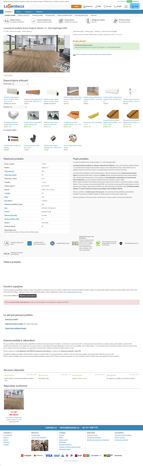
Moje (98, 6)
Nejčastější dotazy (65, 449)
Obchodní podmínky (65, 444)
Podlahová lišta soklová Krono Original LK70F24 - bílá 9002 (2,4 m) (73, 99)
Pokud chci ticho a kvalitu (14, 324)
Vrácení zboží (63, 440)
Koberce (29, 12)
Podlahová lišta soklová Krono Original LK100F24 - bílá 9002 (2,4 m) (93, 99)
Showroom (88, 6)
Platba (61, 437)
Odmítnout (136, 1)
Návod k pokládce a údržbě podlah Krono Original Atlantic (94, 54)
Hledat (76, 6)
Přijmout (129, 1)
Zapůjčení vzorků (92, 435)
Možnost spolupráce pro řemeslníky (98, 440)
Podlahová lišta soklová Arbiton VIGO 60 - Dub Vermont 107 (11, 99)
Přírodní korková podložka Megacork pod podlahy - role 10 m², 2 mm (112, 122)
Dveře (19, 12)
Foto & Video (8, 75)
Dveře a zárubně (120, 437)
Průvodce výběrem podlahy (123, 435)
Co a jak (107, 6)
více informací (118, 34)
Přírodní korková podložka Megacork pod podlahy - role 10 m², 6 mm (132, 122)
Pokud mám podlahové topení (15, 328)
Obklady (39, 12)
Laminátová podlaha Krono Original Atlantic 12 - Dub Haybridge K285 (14, 419)
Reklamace (62, 442)
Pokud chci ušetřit (11, 319)
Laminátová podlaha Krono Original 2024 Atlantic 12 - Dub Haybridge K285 (97, 47)
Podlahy (9, 12)
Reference (6, 442)
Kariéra (5, 440)
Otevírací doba (35, 435)
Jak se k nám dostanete (38, 437)
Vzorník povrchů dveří (121, 440)
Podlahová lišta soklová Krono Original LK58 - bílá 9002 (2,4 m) (112, 99)
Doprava (61, 435)
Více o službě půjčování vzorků (72, 292)
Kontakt (117, 6)
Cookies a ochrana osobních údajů (69, 447)
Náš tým (6, 437)
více (122, 1)
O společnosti (7, 435)
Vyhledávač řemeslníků (94, 437)
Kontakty (6, 444)
